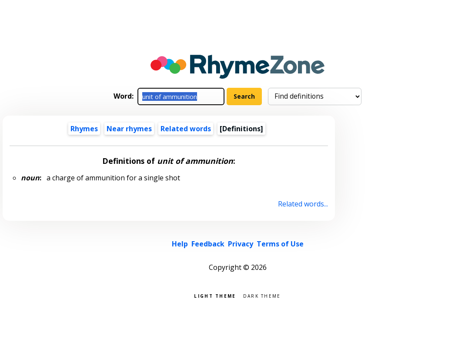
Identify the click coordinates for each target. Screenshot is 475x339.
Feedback (207, 244)
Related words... (303, 204)
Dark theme (262, 295)
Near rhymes (129, 128)
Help (180, 244)
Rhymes (84, 128)
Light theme (215, 295)
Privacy (240, 244)
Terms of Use (280, 244)
